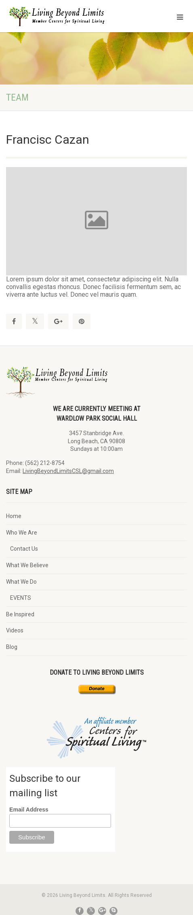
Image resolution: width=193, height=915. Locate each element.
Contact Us (24, 548)
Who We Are (21, 532)
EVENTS (20, 598)
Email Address (28, 809)
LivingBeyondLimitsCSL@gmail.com (68, 471)
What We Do (21, 581)
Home (13, 516)
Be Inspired (20, 614)
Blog (11, 647)
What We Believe (27, 565)
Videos (14, 630)
